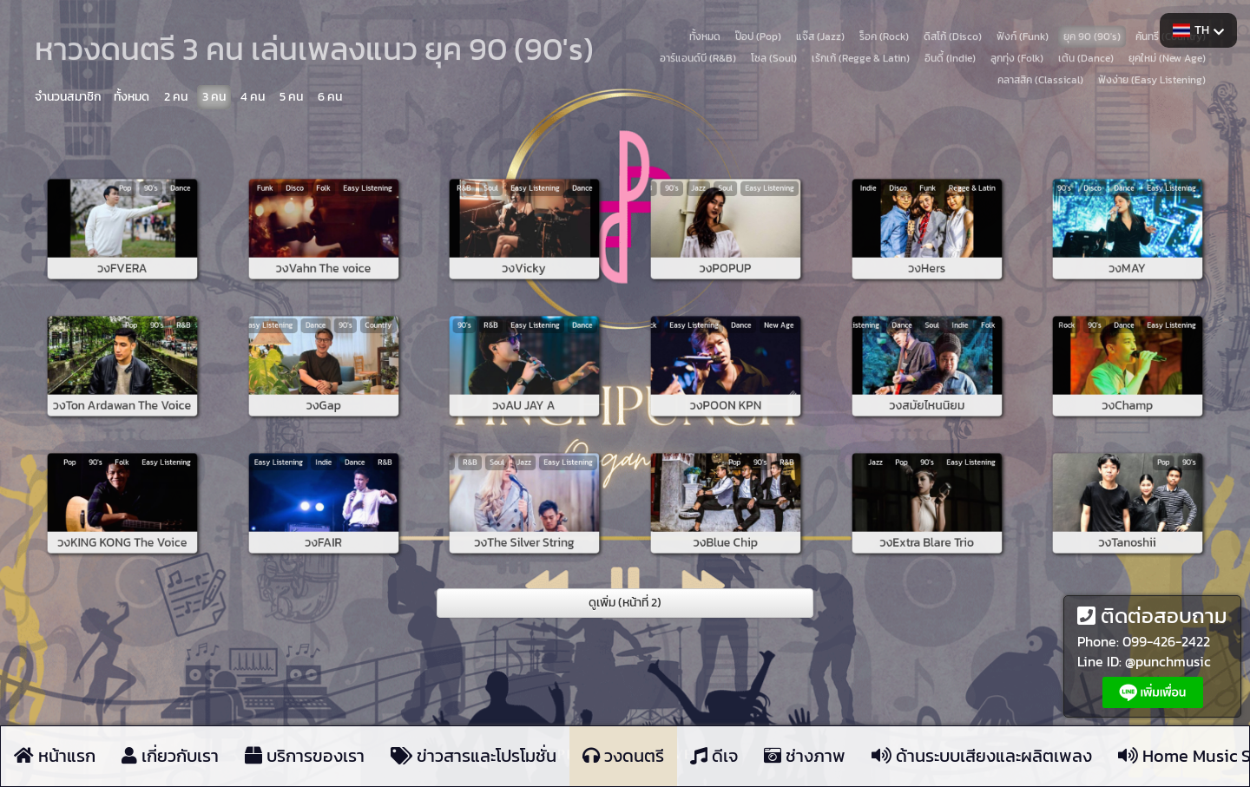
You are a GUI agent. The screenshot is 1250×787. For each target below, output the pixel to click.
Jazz (714, 213)
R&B (500, 213)
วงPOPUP (725, 244)
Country (344, 350)
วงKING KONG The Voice (122, 518)
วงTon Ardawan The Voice (122, 381)
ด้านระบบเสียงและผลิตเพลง (982, 756)
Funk (300, 213)
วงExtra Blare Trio (926, 518)
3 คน (214, 97)
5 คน (291, 97)
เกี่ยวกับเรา (170, 756)
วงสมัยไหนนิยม (926, 381)
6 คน (330, 97)
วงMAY (1128, 244)
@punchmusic (1168, 661)
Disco (311, 213)
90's (133, 213)
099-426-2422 (1166, 641)
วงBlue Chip (725, 518)
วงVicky (524, 244)
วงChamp (1128, 381)
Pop (123, 213)
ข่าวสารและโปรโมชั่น (473, 756)
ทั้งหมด (131, 97)
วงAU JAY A (524, 381)
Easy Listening (340, 213)
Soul (511, 213)
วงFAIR (323, 518)
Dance (145, 213)
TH (1198, 30)
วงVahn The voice (323, 244)
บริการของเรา (305, 756)
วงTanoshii (1127, 518)
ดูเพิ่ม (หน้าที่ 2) (625, 603)
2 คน (176, 97)
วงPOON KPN (726, 381)
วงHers (926, 244)
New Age (746, 350)
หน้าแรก (54, 756)
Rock (1104, 350)
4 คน (252, 97)
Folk (323, 213)
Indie (903, 213)
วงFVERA (123, 244)
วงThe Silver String (524, 518)
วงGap (324, 381)
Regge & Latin (944, 213)
